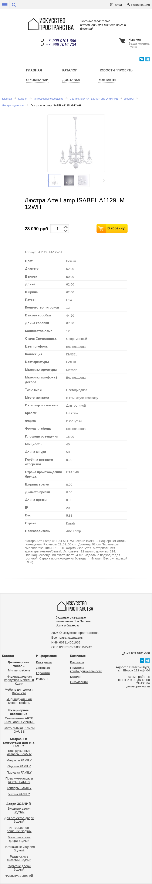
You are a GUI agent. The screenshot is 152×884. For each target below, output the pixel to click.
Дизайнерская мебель (19, 664)
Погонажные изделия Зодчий (19, 848)
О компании (37, 80)
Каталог (69, 70)
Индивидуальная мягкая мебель (19, 700)
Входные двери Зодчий (19, 810)
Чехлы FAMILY (19, 794)
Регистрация (140, 4)
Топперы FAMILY (19, 788)
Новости (42, 678)
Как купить (44, 662)
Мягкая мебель (19, 670)
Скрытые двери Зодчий (19, 867)
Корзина (135, 39)
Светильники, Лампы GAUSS (19, 729)
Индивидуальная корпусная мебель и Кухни (19, 680)
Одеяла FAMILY (19, 766)
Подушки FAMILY (19, 772)
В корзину (116, 228)
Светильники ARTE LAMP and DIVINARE (94, 98)
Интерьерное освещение (48, 98)
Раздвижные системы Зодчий (19, 858)
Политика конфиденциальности (86, 669)
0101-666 (136, 653)
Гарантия (43, 673)
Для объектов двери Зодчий (19, 819)
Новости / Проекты (116, 70)
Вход (118, 4)
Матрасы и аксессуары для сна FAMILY (18, 742)
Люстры (129, 98)
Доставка (71, 80)
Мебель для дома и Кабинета (19, 691)
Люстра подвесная (13, 105)
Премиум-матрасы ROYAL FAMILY (19, 780)
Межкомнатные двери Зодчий (19, 839)
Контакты (107, 80)
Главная (34, 70)
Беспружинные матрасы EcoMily (19, 752)
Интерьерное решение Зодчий (19, 829)
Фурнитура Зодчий (19, 875)
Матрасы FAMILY (19, 760)
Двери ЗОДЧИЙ (18, 804)
